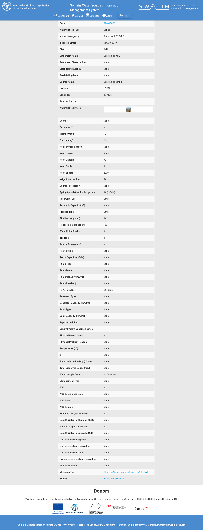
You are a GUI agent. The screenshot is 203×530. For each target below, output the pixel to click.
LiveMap (77, 15)
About (107, 15)
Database (92, 15)
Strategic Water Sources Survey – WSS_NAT (126, 472)
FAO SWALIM (68, 524)
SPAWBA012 (110, 23)
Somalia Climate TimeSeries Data (35, 524)
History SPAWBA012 (114, 478)
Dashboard (61, 15)
